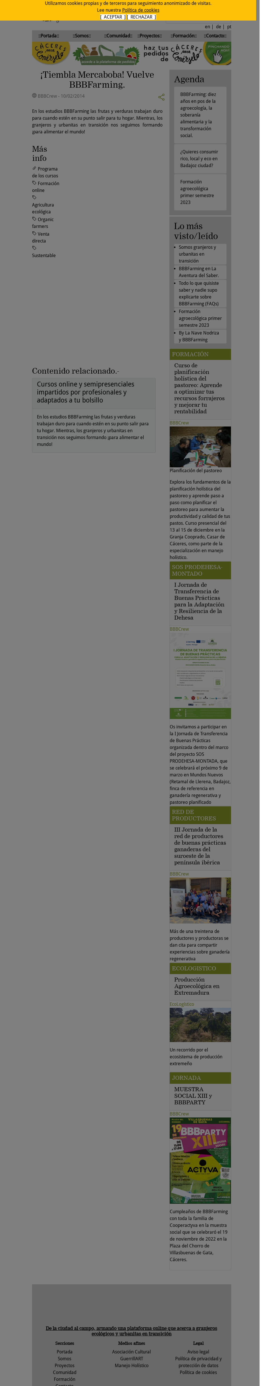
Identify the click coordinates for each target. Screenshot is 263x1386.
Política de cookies (140, 10)
